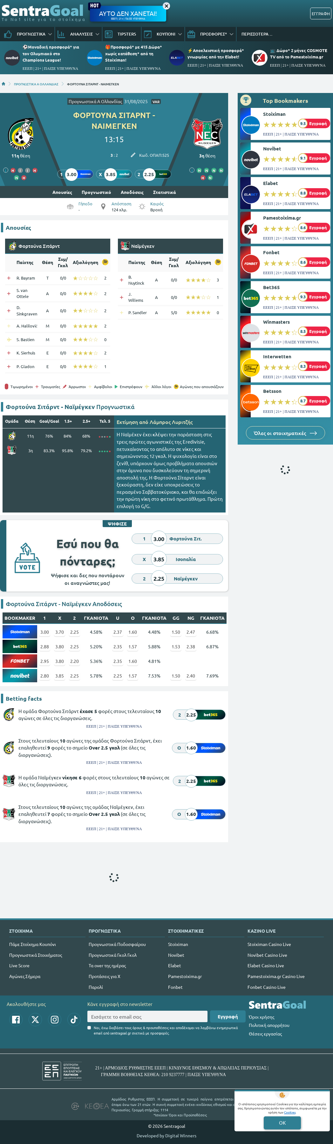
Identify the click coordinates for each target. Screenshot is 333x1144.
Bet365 (271, 287)
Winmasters (276, 322)
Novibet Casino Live (267, 955)
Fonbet (271, 252)
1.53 (176, 646)
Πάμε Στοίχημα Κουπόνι (32, 944)
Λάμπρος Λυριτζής (171, 421)
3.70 (59, 632)
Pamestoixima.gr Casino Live (276, 976)
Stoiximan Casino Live (269, 944)
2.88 (44, 646)
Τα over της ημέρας (107, 965)
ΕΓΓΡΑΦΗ (321, 13)
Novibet (272, 148)
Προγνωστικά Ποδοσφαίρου (117, 944)
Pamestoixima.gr (282, 218)
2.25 (74, 632)
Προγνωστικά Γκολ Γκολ (113, 955)
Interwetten (277, 356)
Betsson (272, 391)
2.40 (191, 675)
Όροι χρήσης (261, 1017)
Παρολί (96, 987)
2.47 (191, 632)
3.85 (59, 675)
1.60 (132, 632)
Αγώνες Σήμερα (24, 976)
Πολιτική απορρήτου (269, 1025)
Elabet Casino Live (266, 965)
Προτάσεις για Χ (104, 976)
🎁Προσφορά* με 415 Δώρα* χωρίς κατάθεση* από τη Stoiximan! (133, 53)
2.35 (117, 646)
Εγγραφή (228, 1016)
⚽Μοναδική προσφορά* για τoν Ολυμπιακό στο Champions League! (51, 53)
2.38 (191, 646)
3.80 (59, 646)
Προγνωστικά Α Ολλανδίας (95, 101)
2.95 (44, 661)
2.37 (117, 632)
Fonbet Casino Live (267, 987)
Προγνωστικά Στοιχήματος (35, 955)
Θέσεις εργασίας (265, 1033)
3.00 (44, 632)
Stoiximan (274, 114)
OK (282, 1123)
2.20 (74, 661)
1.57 (132, 646)
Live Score (19, 965)
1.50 (176, 632)
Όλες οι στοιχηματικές (285, 432)
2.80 (44, 675)
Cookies (290, 1112)
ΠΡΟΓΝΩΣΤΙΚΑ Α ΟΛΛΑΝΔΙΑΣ (36, 84)
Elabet (270, 183)
